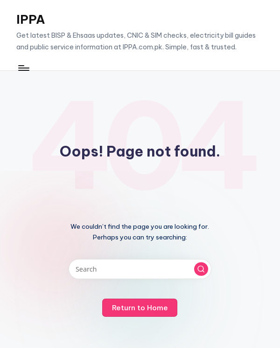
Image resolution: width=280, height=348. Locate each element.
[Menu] (23, 67)
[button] (201, 269)
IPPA (30, 19)
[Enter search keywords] (140, 269)
